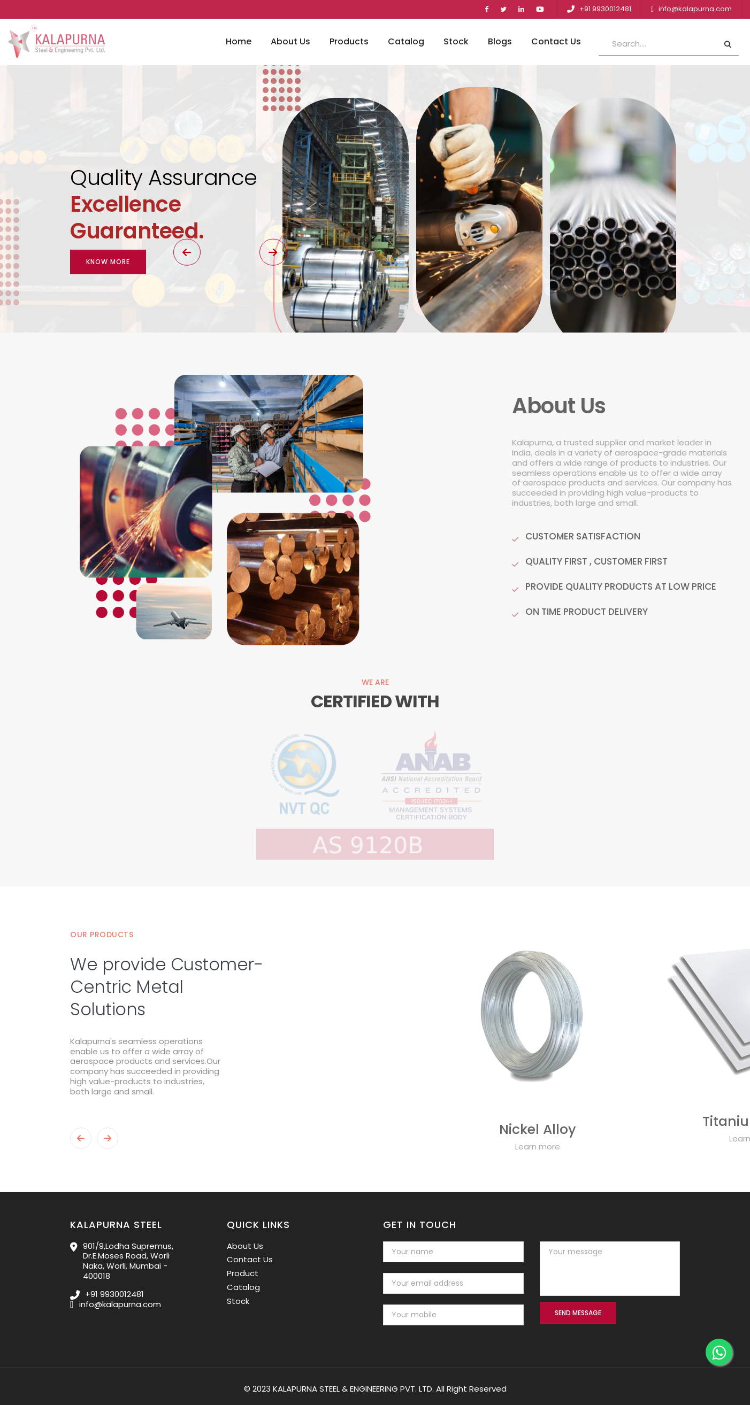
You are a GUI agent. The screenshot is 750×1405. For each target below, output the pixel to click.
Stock (456, 42)
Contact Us (556, 42)
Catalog (406, 42)
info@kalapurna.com (695, 9)
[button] (112, 292)
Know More (108, 245)
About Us (290, 42)
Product (242, 1268)
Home (238, 42)
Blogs (500, 42)
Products (349, 42)
